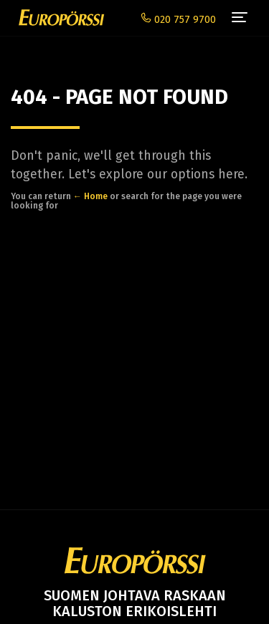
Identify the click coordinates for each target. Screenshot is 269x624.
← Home (90, 196)
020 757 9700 (178, 20)
